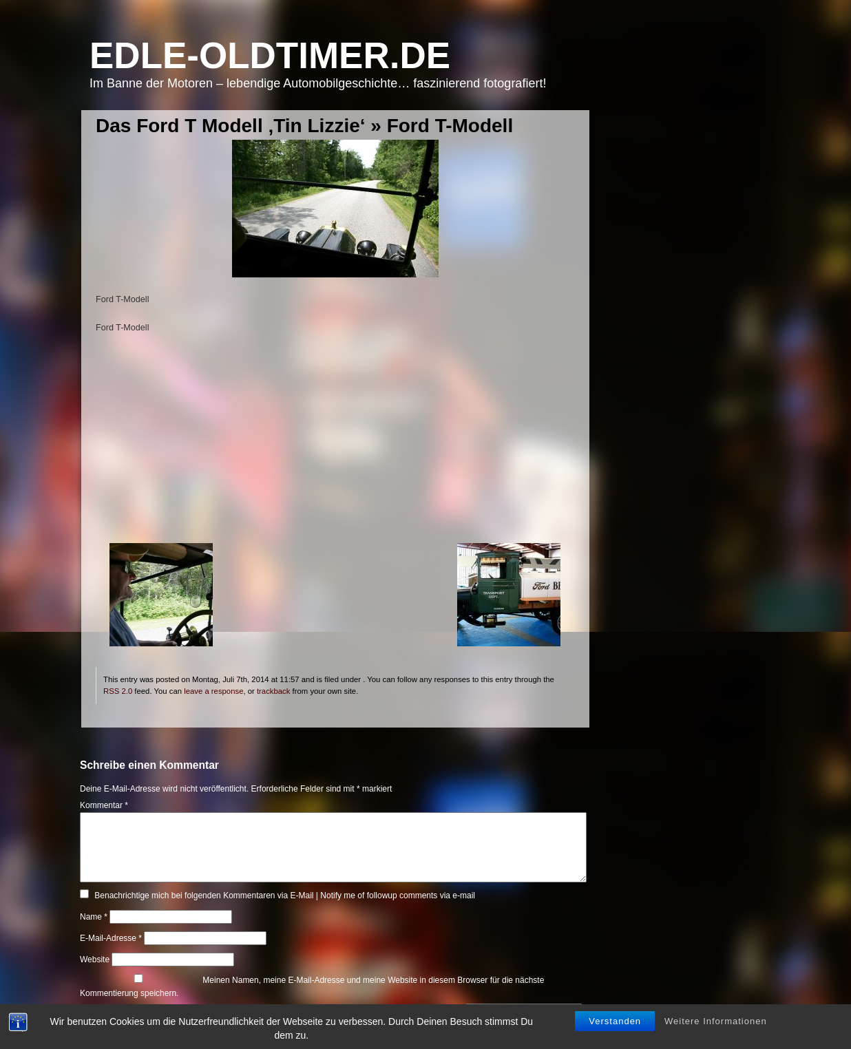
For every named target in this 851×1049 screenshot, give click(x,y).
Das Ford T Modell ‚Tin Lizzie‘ (231, 125)
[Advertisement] (335, 446)
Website (94, 959)
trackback (273, 691)
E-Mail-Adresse (111, 938)
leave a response (213, 691)
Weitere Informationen (715, 1022)
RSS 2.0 (117, 691)
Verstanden (615, 1022)
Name (93, 917)
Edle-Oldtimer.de (270, 55)
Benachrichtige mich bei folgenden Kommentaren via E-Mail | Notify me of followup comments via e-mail (284, 895)
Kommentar (104, 805)
